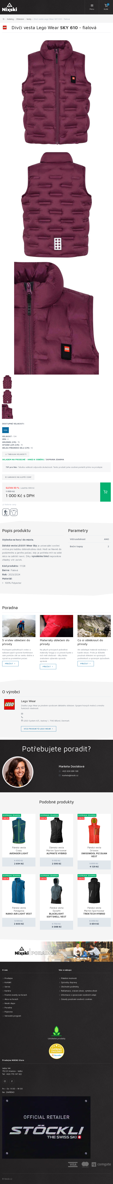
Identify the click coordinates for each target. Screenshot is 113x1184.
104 (6, 430)
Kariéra (8, 991)
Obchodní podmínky (70, 986)
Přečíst (10, 663)
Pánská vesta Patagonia (19, 910)
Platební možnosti (69, 978)
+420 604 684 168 (70, 771)
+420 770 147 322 (14, 1074)
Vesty (28, 19)
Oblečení (20, 19)
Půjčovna (9, 1011)
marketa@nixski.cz (70, 775)
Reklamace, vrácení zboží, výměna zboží (79, 991)
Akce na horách (11, 999)
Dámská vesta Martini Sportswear (56, 850)
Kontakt (8, 982)
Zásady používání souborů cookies (76, 999)
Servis (7, 986)
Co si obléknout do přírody (90, 642)
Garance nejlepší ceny (18, 477)
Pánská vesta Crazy (18, 850)
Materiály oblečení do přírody (54, 642)
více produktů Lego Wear (38, 729)
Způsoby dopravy (69, 982)
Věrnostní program (13, 1016)
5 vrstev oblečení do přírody (16, 642)
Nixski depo (10, 1003)
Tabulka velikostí (15, 454)
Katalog (10, 19)
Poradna (8, 1007)
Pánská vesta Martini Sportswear (94, 910)
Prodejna (9, 978)
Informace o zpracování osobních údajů (78, 995)
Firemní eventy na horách (16, 995)
